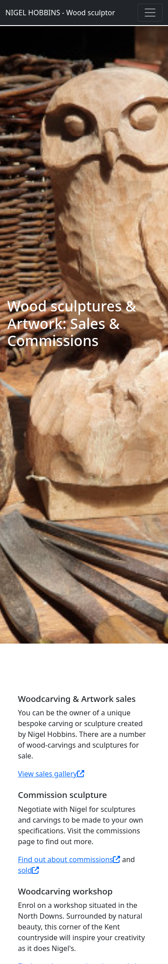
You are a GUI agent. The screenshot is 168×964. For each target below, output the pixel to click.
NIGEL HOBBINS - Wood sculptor (60, 13)
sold (28, 870)
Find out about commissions (69, 859)
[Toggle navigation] (150, 13)
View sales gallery (51, 774)
